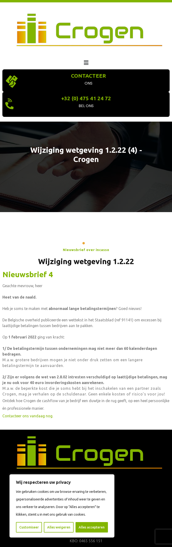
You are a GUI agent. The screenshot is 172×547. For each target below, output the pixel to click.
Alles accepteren (92, 527)
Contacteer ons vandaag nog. (27, 416)
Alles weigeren (58, 527)
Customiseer (29, 527)
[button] (86, 62)
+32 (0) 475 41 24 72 (86, 98)
